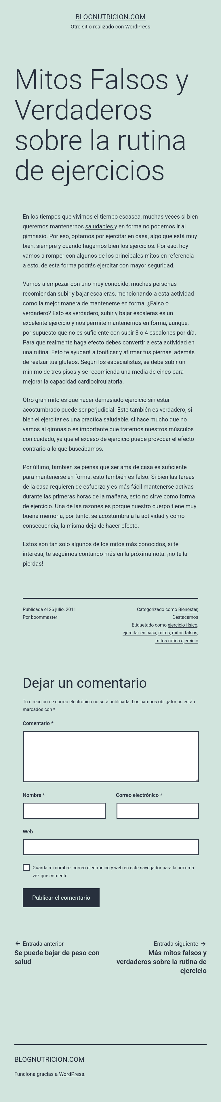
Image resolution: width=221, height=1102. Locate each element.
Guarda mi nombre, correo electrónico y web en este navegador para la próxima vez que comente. (113, 871)
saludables (99, 226)
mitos (118, 544)
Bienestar (187, 609)
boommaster (44, 617)
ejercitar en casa (139, 632)
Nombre (34, 795)
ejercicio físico (182, 625)
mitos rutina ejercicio (176, 641)
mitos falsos (184, 632)
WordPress (71, 1074)
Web (28, 832)
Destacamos (185, 617)
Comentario (38, 723)
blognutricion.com (110, 17)
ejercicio (136, 399)
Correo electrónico (139, 795)
